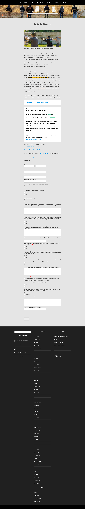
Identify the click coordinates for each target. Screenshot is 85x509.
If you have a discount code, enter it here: (32, 307)
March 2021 (36, 477)
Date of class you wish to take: (30, 179)
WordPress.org (37, 501)
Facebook (56, 348)
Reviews (55, 339)
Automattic (51, 506)
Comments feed (37, 498)
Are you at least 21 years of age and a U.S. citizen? (34, 190)
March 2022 (36, 449)
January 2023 (36, 424)
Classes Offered (40, 2)
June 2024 (36, 380)
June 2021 (36, 468)
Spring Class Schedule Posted (20, 344)
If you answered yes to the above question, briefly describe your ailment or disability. (41, 267)
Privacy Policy (56, 352)
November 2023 (37, 395)
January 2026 (36, 342)
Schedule (64, 2)
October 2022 (37, 430)
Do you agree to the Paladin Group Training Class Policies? (36, 282)
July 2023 (36, 408)
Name (25, 164)
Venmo (26, 292)
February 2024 (37, 386)
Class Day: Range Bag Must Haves (21, 355)
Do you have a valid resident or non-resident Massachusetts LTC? (37, 184)
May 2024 (36, 383)
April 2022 (36, 446)
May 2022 (36, 442)
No (26, 188)
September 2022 (37, 433)
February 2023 (37, 421)
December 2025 (37, 345)
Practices (57, 2)
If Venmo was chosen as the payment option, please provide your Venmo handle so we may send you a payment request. (41, 297)
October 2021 (37, 458)
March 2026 (36, 336)
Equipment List (27, 276)
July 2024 (36, 377)
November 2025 (37, 348)
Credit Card (27, 294)
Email (25, 170)
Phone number (27, 174)
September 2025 (37, 352)
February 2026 (37, 339)
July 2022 (36, 439)
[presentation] (32, 315)
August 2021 (36, 464)
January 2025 (36, 364)
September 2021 (37, 461)
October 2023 (37, 399)
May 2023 (36, 414)
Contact (32, 2)
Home (20, 2)
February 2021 (37, 480)
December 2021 (37, 455)
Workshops (49, 2)
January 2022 (36, 452)
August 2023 (36, 405)
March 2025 (36, 361)
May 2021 (36, 471)
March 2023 (36, 417)
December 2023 (37, 392)
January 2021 (36, 483)
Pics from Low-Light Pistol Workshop (21, 352)
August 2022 (36, 436)
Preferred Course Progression (59, 345)
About (25, 2)
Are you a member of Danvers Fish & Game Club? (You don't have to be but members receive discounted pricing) (41, 197)
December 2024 (37, 367)
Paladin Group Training (42, 11)
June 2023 (36, 411)
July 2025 (36, 355)
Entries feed (36, 495)
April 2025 (36, 358)
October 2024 (37, 370)
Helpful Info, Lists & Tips (58, 342)
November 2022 (37, 427)
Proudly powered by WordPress (37, 506)
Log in (35, 492)
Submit (26, 319)
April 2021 (36, 474)
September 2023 (37, 402)
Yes (26, 185)
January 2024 (36, 389)
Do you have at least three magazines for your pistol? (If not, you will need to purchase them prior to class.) (41, 244)
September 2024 (37, 373)
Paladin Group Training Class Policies (61, 336)
